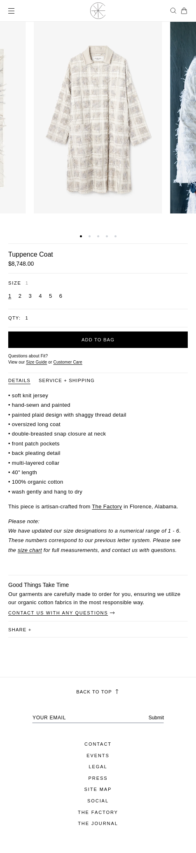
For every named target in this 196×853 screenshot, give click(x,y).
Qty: (14, 317)
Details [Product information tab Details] (19, 380)
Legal (98, 766)
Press (98, 778)
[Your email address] (98, 717)
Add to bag (98, 339)
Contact (98, 744)
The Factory (107, 506)
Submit (156, 718)
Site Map (98, 789)
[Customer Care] (67, 362)
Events (98, 755)
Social (98, 800)
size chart (30, 550)
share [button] (19, 629)
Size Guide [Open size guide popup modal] (36, 362)
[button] (81, 236)
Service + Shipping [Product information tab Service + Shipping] (67, 380)
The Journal (98, 823)
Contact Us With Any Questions (62, 612)
